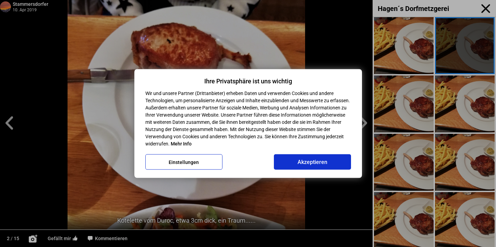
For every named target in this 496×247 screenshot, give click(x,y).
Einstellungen (184, 162)
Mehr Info (181, 143)
